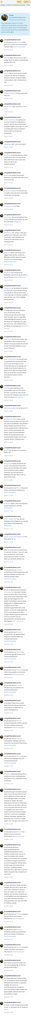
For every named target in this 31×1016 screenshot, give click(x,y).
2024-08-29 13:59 (8, 970)
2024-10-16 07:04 (8, 98)
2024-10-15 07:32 (8, 244)
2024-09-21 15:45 (8, 730)
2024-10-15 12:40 (8, 167)
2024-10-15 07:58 (8, 198)
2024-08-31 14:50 (8, 955)
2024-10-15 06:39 (8, 400)
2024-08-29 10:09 (8, 1012)
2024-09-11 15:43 (8, 839)
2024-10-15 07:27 (8, 280)
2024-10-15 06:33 (8, 442)
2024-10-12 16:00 (8, 495)
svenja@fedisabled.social (12, 40)
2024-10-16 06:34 (8, 112)
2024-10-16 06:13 (8, 136)
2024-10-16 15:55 (8, 50)
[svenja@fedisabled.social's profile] (1, 41)
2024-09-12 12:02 (8, 824)
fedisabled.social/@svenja (17, 20)
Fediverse (8, 5)
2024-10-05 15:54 (8, 644)
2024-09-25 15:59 (8, 695)
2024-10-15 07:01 (8, 351)
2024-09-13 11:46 (8, 783)
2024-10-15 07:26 (8, 302)
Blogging (3, 5)
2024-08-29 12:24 (8, 997)
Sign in (19, 1)
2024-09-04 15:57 (8, 939)
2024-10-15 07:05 (8, 331)
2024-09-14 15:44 (8, 766)
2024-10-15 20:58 (8, 147)
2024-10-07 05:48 (8, 624)
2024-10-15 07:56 (8, 209)
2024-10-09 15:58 (8, 582)
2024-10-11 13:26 (8, 511)
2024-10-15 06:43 (8, 380)
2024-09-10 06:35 (8, 906)
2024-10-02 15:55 (8, 662)
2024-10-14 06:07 (8, 480)
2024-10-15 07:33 (8, 224)
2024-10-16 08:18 (8, 65)
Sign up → (26, 1)
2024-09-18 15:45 (8, 748)
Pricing (28, 5)
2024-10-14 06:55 (8, 455)
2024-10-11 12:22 (8, 528)
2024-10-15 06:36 (8, 411)
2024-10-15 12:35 (8, 183)
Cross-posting (21, 5)
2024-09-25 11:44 (8, 713)
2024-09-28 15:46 (8, 677)
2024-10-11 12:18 (8, 542)
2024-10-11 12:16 (8, 562)
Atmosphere (15, 5)
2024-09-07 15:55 (8, 921)
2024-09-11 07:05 (8, 877)
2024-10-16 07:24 (8, 85)
